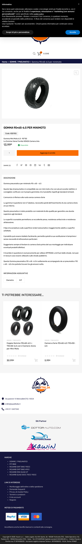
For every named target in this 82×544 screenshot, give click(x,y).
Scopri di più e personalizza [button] (17, 32)
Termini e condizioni (17, 495)
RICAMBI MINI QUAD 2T (18, 472)
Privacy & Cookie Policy (18, 492)
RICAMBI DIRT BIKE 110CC (19, 467)
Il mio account (15, 497)
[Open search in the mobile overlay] (34, 53)
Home (4, 62)
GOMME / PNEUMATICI (19, 62)
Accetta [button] (72, 32)
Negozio (12, 500)
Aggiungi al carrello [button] (36, 360)
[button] (76, 73)
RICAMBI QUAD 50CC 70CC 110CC (22, 475)
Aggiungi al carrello (47, 153)
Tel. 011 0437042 (38, 539)
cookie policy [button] (39, 14)
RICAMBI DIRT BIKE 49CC (19, 469)
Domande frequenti (17, 489)
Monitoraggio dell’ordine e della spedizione (26, 487)
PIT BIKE (12, 464)
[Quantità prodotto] (9, 153)
